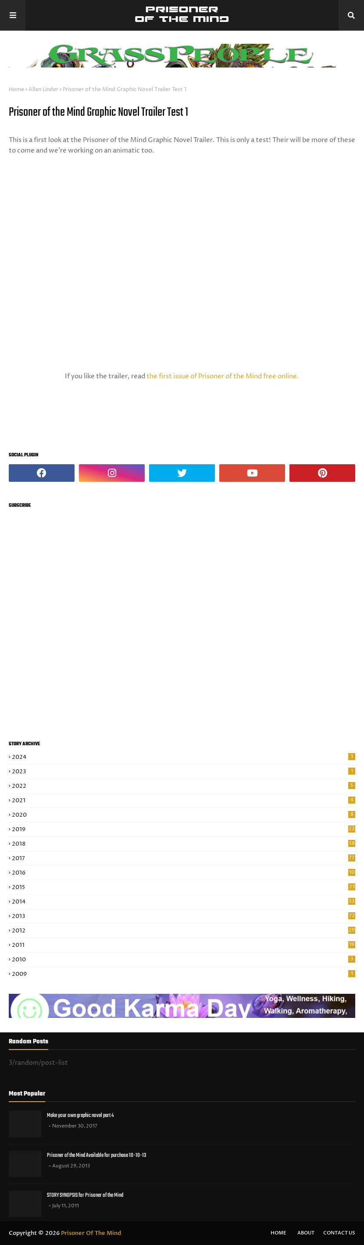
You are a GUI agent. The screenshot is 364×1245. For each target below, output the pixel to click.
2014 (183, 902)
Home (16, 89)
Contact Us (339, 1233)
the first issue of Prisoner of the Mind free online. (222, 376)
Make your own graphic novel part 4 (80, 1115)
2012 (183, 931)
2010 (183, 960)
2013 (183, 916)
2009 (183, 974)
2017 (183, 858)
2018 (183, 844)
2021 (183, 800)
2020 (183, 815)
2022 (183, 786)
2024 (183, 757)
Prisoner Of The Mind (91, 1233)
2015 (183, 887)
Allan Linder (43, 89)
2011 (183, 945)
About (305, 1233)
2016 (183, 873)
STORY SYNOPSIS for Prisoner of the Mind (85, 1195)
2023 (183, 771)
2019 (183, 829)
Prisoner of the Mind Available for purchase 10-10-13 (96, 1155)
